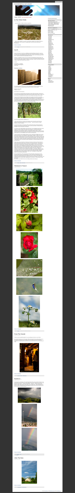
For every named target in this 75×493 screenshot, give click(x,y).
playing (49, 73)
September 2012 (51, 44)
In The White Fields (20, 20)
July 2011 (49, 50)
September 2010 (51, 58)
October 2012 (50, 43)
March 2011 (50, 53)
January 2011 (50, 55)
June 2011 (50, 51)
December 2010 (51, 56)
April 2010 (50, 62)
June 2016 (50, 36)
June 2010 (50, 61)
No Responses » (24, 487)
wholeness (50, 76)
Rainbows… (18, 379)
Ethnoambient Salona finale (52, 21)
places (20, 454)
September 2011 (51, 48)
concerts (18, 375)
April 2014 (50, 41)
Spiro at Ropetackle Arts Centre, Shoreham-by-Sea (53, 25)
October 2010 (50, 57)
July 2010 (49, 60)
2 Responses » (24, 375)
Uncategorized (19, 487)
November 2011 (51, 47)
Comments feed (51, 81)
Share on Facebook (17, 44)
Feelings (49, 69)
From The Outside (19, 334)
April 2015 (50, 38)
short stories (23, 162)
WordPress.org (50, 82)
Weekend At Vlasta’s (20, 166)
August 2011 (50, 49)
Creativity (49, 68)
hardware (49, 70)
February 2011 (50, 54)
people (20, 162)
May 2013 (50, 42)
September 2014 (51, 39)
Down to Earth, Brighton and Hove (54, 22)
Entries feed (50, 80)
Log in (49, 79)
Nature (18, 162)
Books (49, 66)
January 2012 (50, 46)
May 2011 (50, 52)
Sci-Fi (16, 50)
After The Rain (18, 458)
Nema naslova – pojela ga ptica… (53, 23)
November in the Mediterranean (56, 29)
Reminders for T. (51, 74)
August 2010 (50, 59)
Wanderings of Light (23, 4)
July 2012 (49, 45)
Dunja (52, 31)
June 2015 (50, 37)
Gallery (57, 1)
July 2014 (49, 40)
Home (61, 1)
